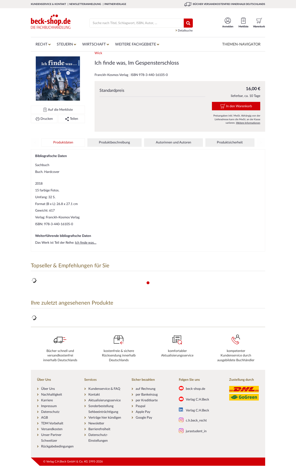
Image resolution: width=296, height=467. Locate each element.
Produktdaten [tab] (63, 142)
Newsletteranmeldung (85, 4)
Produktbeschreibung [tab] (114, 142)
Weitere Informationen (248, 123)
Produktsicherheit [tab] (230, 142)
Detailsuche (184, 30)
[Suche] (134, 23)
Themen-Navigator (241, 44)
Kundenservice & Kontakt (49, 4)
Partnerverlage (115, 4)
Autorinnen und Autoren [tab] (173, 142)
